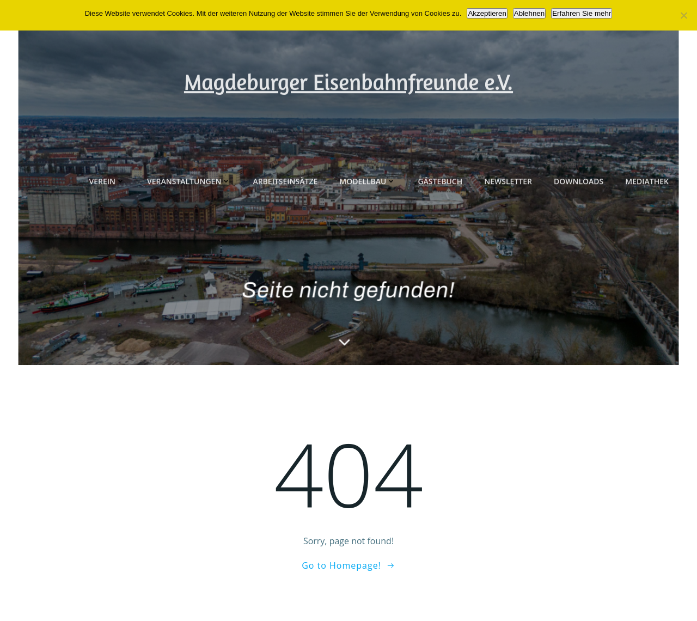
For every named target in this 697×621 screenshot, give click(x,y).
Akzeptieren (487, 13)
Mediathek (647, 217)
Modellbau (367, 217)
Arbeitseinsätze (285, 217)
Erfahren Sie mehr (581, 13)
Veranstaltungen (189, 217)
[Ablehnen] (683, 15)
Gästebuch (440, 217)
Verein (107, 217)
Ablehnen (529, 13)
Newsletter (508, 217)
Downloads (578, 217)
